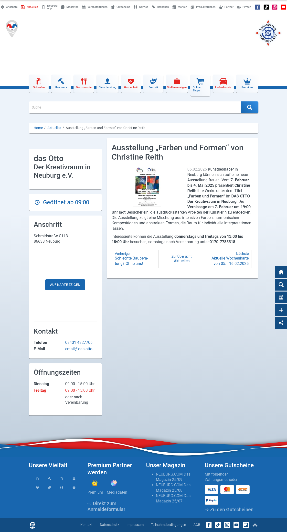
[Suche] (135, 107)
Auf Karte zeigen (65, 285)
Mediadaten (117, 492)
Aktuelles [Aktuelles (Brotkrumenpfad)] (54, 128)
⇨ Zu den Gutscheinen (229, 509)
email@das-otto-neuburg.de (80, 349)
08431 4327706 (79, 342)
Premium (95, 492)
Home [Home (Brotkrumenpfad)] (38, 128)
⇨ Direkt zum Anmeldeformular (106, 506)
